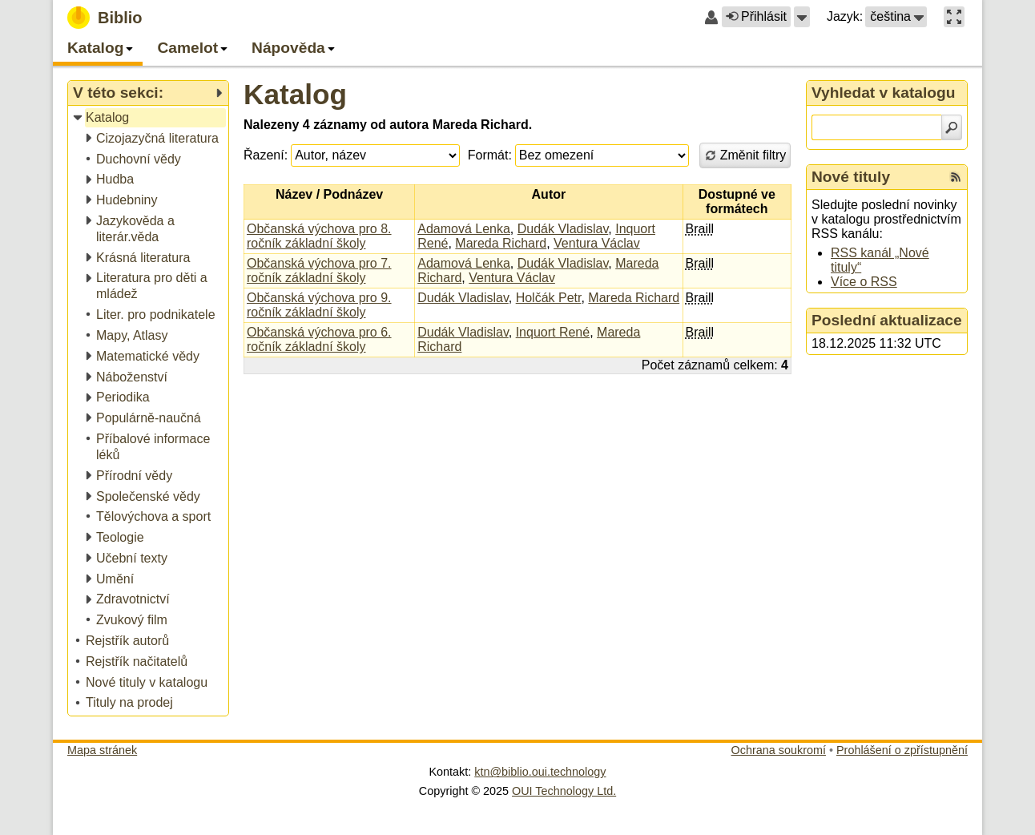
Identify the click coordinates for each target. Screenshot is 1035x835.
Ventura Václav (597, 243)
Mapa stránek (102, 750)
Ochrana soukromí (778, 750)
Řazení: (266, 155)
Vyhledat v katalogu (883, 92)
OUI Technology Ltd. (564, 791)
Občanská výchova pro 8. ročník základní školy (319, 236)
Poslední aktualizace (886, 320)
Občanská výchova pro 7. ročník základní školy (319, 270)
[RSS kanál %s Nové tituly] (955, 177)
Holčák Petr (549, 298)
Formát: (490, 155)
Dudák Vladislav (563, 229)
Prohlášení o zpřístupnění (902, 750)
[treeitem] (149, 118)
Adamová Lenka (463, 229)
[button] (802, 16)
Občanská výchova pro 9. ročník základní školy (319, 305)
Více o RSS (864, 281)
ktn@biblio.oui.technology (540, 771)
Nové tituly (850, 176)
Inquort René (553, 332)
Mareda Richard (500, 243)
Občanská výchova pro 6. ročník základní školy (319, 339)
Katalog (295, 94)
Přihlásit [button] (756, 16)
